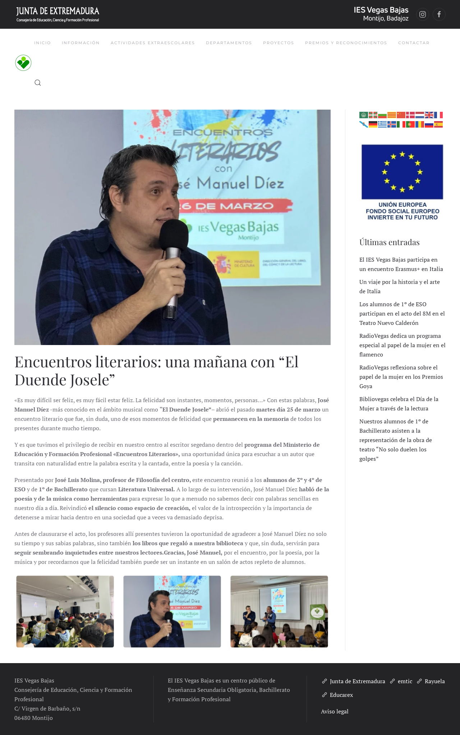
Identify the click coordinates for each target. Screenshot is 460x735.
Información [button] (81, 42)
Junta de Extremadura (353, 681)
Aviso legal (335, 711)
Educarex (337, 695)
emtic (400, 681)
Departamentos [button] (229, 42)
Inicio (42, 42)
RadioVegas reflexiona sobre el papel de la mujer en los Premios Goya (401, 376)
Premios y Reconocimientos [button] (346, 42)
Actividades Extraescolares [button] (153, 42)
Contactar (414, 42)
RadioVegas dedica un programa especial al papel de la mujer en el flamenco (402, 345)
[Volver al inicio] (24, 63)
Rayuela (430, 681)
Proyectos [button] (278, 42)
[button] (37, 82)
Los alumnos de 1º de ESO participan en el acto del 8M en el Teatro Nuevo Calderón (402, 313)
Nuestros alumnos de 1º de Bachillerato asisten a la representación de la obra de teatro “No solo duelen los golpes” (395, 440)
